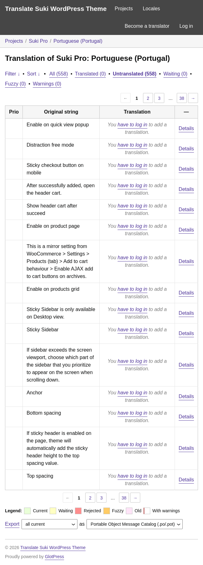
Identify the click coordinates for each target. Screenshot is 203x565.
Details (186, 128)
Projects (124, 8)
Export (12, 524)
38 (181, 98)
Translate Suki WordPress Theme (55, 8)
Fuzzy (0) (15, 83)
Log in (186, 26)
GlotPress (54, 556)
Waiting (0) (175, 73)
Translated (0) (90, 73)
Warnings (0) (47, 83)
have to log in (132, 124)
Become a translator (147, 26)
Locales (151, 8)
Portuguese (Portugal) (77, 41)
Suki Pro (38, 41)
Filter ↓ (12, 73)
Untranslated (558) (134, 73)
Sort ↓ (33, 73)
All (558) (58, 73)
